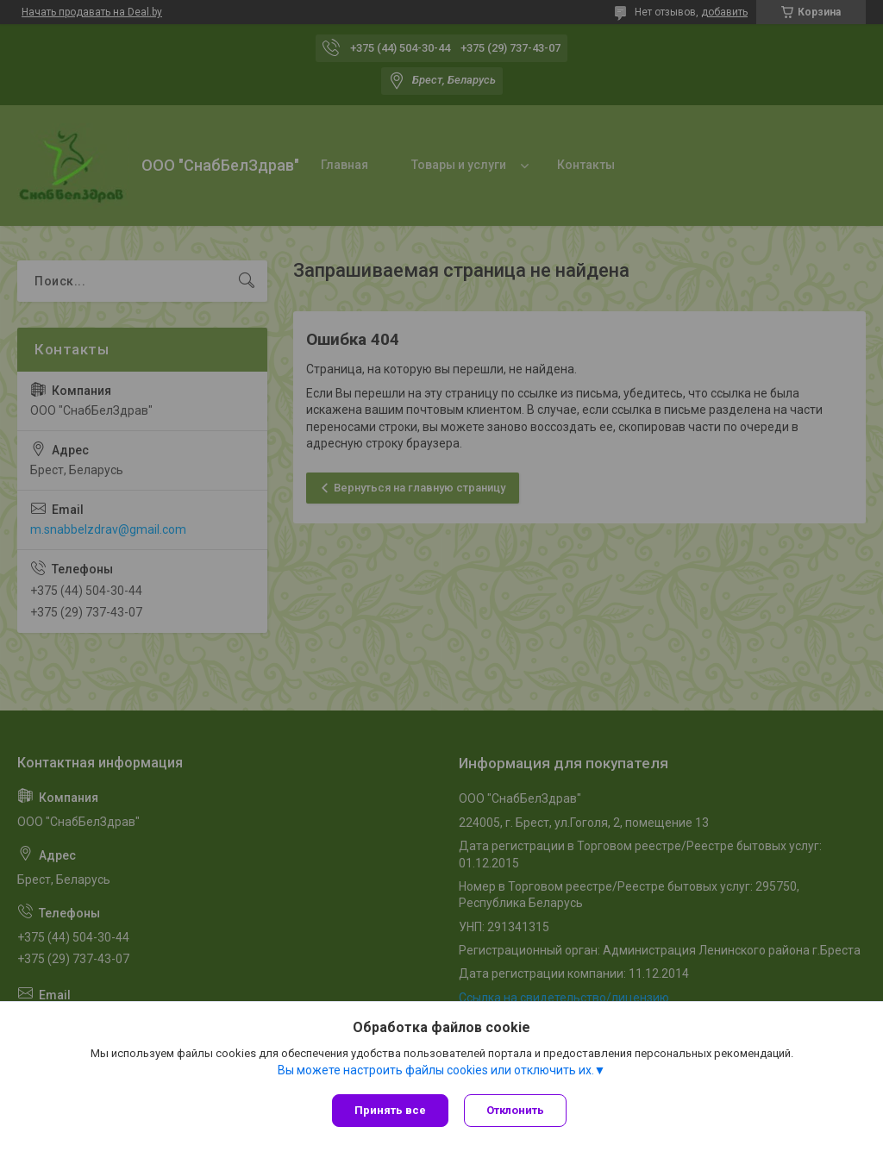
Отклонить (517, 1110)
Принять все (390, 1110)
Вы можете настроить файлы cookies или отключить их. (436, 1071)
